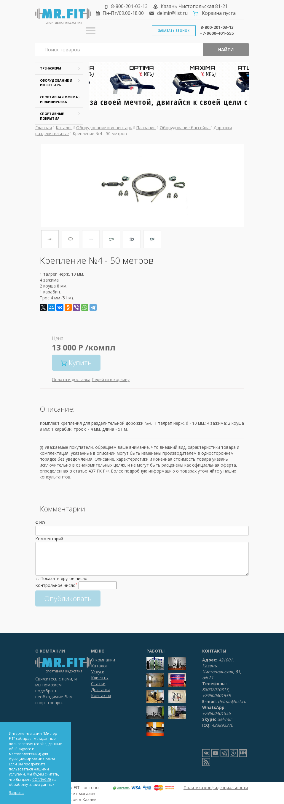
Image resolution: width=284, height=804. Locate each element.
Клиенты (100, 677)
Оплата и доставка (71, 379)
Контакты (101, 695)
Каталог (64, 127)
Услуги (97, 672)
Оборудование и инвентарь (104, 127)
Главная (43, 127)
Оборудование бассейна (185, 127)
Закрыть (16, 792)
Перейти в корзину (111, 379)
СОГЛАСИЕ (41, 779)
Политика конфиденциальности (216, 787)
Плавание (146, 127)
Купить (76, 362)
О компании (103, 660)
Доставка (100, 689)
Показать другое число (63, 578)
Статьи (98, 683)
